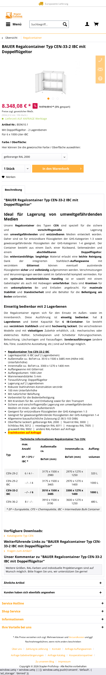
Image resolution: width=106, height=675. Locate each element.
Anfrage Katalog (56, 655)
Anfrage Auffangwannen (78, 649)
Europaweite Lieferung (53, 3)
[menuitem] (13, 24)
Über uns (17, 649)
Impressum (64, 661)
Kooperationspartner (80, 655)
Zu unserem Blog (45, 661)
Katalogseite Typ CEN (18, 535)
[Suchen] (65, 24)
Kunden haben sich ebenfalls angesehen (29, 592)
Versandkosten (76, 637)
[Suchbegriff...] (49, 24)
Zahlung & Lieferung (37, 649)
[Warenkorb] (96, 24)
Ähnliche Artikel (14, 582)
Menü (13, 23)
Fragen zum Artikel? (18, 551)
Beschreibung (13, 189)
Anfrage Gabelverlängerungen (27, 655)
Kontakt (56, 649)
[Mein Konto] (87, 24)
